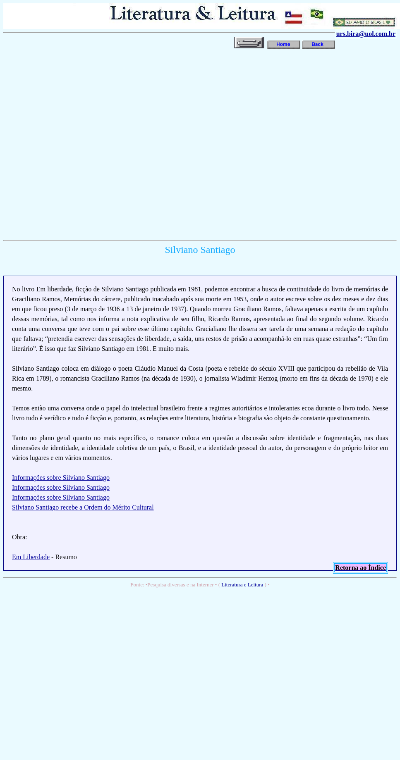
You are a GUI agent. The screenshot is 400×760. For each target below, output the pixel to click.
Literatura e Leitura (242, 584)
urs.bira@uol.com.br (365, 33)
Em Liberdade (31, 556)
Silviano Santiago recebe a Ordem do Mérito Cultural (83, 507)
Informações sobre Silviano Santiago (61, 477)
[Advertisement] (93, 143)
